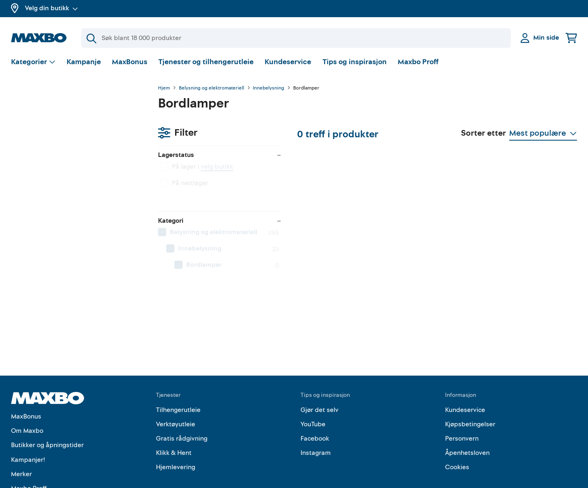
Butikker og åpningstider (47, 405)
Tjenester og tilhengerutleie (206, 63)
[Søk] (296, 38)
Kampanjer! (28, 419)
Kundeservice (288, 63)
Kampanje (84, 63)
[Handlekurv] (571, 38)
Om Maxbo (27, 391)
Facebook (315, 398)
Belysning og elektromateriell (211, 89)
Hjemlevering (175, 427)
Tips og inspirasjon (355, 63)
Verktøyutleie (175, 384)
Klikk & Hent (174, 413)
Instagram (316, 413)
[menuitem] (76, 198)
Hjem (164, 89)
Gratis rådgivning (181, 398)
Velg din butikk (51, 8)
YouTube (313, 384)
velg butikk (70, 132)
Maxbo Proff (418, 63)
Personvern (462, 398)
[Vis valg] (33, 63)
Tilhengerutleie (178, 369)
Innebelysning (268, 89)
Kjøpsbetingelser (470, 384)
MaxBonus (129, 63)
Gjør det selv (320, 369)
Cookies (457, 427)
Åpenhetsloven (467, 413)
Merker (21, 434)
